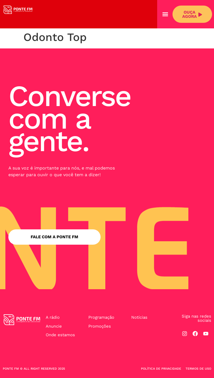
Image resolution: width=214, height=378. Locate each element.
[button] (165, 14)
